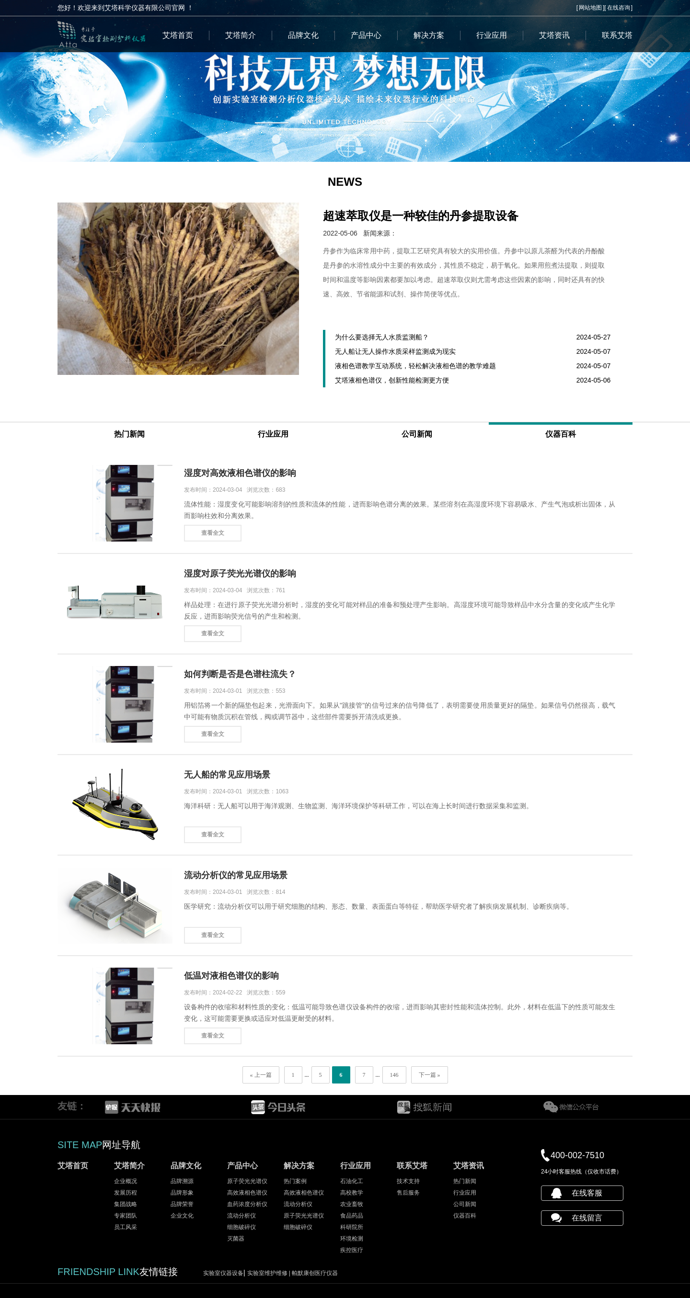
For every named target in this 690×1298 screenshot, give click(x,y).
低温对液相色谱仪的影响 (231, 976)
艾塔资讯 (554, 35)
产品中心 (366, 35)
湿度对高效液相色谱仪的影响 (240, 473)
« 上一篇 (261, 1075)
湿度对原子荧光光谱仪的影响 (240, 573)
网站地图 (590, 7)
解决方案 (429, 35)
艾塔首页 (177, 35)
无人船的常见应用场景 (227, 774)
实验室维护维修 (269, 1273)
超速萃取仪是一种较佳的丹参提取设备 (420, 215)
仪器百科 (560, 434)
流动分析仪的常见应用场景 (236, 875)
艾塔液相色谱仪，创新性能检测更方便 (392, 380)
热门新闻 (129, 434)
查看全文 (212, 533)
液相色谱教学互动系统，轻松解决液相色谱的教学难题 (415, 366)
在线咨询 (618, 7)
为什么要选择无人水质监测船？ (382, 337)
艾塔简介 (240, 35)
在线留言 (587, 1218)
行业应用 (491, 35)
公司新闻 (417, 434)
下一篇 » (429, 1075)
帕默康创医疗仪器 (315, 1273)
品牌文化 (303, 35)
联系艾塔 (617, 35)
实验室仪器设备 (223, 1273)
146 (394, 1075)
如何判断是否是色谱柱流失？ (240, 674)
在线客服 (587, 1193)
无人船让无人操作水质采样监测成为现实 (395, 351)
